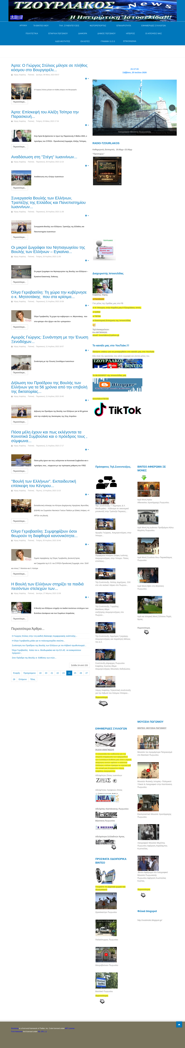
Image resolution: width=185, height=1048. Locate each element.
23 (63, 673)
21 (52, 673)
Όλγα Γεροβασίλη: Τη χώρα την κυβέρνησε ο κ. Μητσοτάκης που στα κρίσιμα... (49, 294)
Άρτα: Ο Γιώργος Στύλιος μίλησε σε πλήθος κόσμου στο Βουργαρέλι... (49, 67)
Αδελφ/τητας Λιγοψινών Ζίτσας (108, 790)
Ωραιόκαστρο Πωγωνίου (106, 912)
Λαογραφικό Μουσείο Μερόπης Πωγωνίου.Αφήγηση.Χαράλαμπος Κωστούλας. (152, 846)
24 (69, 673)
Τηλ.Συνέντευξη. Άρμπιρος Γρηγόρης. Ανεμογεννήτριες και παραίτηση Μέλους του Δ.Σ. (113, 639)
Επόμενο (23, 679)
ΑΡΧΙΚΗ (23, 25)
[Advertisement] (63, 51)
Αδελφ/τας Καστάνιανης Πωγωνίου (112, 809)
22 (58, 673)
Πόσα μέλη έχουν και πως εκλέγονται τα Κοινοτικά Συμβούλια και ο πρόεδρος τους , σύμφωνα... (49, 436)
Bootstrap (15, 1028)
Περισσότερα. (144, 628)
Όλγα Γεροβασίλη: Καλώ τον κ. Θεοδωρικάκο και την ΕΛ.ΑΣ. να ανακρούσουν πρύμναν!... (46, 651)
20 (46, 673)
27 (86, 673)
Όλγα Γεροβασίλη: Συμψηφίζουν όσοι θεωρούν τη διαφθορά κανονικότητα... (44, 533)
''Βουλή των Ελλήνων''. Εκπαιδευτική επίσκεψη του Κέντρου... (43, 483)
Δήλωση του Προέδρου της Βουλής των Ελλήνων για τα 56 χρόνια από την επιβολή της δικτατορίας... (49, 387)
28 (14, 679)
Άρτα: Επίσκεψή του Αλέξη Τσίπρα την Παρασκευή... (45, 114)
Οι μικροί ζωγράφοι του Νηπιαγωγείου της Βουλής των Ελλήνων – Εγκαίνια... (48, 249)
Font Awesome (17, 1032)
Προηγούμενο (30, 673)
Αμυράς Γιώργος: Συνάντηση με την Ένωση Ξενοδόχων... (49, 339)
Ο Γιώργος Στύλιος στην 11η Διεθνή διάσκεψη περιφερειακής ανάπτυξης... (44, 636)
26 (81, 673)
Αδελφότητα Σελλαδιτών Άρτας (110, 836)
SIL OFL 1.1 (42, 1032)
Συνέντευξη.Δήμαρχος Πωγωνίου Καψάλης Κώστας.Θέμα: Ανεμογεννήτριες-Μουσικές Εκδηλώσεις (112, 666)
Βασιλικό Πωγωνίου (104, 991)
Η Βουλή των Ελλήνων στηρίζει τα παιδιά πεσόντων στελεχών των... (47, 586)
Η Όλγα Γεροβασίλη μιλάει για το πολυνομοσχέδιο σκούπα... (38, 641)
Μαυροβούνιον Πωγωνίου (106, 965)
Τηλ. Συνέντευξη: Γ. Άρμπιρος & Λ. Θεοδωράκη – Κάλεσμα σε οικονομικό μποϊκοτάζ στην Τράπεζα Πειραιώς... (112, 508)
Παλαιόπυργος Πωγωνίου (106, 939)
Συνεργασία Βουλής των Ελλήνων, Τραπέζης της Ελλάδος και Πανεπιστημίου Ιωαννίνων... (48, 202)
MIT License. (70, 1028)
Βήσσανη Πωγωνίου (105, 821)
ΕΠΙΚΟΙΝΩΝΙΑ (129, 41)
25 (75, 673)
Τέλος (32, 679)
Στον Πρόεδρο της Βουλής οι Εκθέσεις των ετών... (34, 658)
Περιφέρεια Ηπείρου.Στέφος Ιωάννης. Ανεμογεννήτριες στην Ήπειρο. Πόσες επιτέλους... (112, 558)
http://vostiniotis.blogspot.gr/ (150, 920)
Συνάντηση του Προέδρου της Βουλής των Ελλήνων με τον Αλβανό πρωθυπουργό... (49, 645)
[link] (117, 307)
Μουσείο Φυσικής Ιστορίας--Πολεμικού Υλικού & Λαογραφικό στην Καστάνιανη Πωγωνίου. (155, 784)
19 (40, 673)
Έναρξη (16, 673)
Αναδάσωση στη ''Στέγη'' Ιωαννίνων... (44, 157)
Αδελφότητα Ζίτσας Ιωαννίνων (108, 775)
